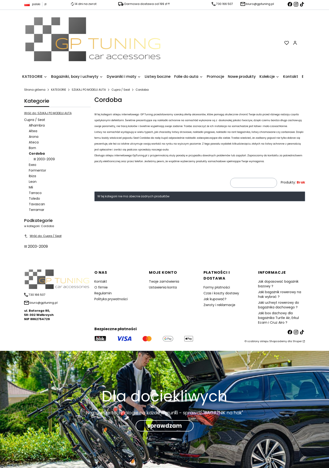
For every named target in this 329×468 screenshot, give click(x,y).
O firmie (101, 287)
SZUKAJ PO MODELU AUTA (89, 90)
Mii (31, 187)
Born (32, 148)
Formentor (37, 170)
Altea (33, 131)
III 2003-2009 (44, 159)
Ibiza (32, 176)
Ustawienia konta (163, 287)
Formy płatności (216, 287)
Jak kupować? (214, 299)
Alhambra (37, 125)
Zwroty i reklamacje (219, 305)
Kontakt (100, 281)
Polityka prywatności (111, 299)
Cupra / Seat (120, 90)
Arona (33, 136)
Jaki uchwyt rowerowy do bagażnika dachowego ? (278, 305)
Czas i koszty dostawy (221, 293)
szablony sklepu (258, 341)
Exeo (32, 164)
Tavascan (37, 204)
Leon (33, 181)
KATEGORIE (58, 90)
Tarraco (35, 193)
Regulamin (103, 293)
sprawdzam (164, 426)
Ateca (34, 142)
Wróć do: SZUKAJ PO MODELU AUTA (48, 113)
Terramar (36, 209)
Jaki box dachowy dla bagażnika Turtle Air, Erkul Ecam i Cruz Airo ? (278, 318)
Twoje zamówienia (164, 281)
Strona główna (34, 90)
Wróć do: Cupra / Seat (43, 236)
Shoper (297, 341)
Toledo (34, 198)
